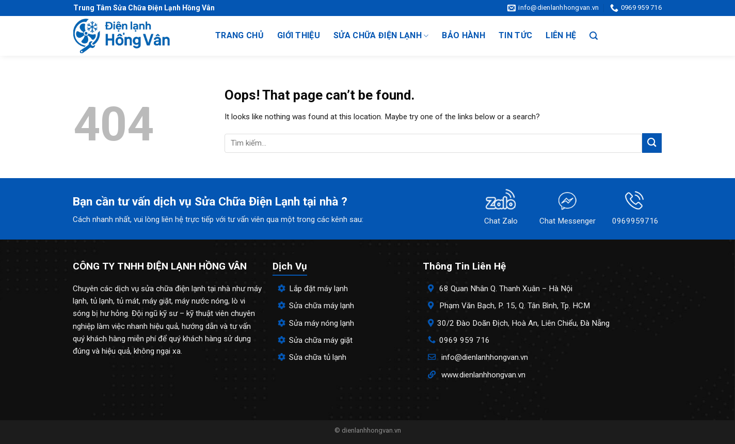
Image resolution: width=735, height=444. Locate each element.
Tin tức (515, 35)
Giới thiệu (298, 35)
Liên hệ (561, 35)
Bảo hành (463, 35)
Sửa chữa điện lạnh (380, 35)
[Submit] (652, 142)
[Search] (593, 36)
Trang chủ (239, 35)
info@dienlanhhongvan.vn (484, 357)
